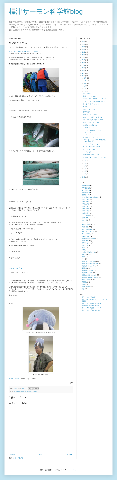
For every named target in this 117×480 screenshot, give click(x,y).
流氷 (83, 289)
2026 (83, 41)
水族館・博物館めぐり (88, 252)
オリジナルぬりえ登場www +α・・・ (95, 101)
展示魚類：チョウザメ (88, 266)
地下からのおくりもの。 (90, 114)
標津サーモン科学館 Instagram (91, 303)
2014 (83, 73)
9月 (85, 86)
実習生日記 (85, 245)
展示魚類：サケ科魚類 (31, 391)
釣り (83, 259)
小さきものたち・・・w (90, 144)
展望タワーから (86, 279)
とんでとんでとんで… (90, 134)
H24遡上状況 (85, 199)
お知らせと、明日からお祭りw (92, 117)
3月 (85, 168)
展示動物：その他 (87, 273)
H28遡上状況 (85, 208)
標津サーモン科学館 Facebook (91, 308)
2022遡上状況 (86, 190)
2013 (83, 76)
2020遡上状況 (86, 188)
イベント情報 (86, 215)
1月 (85, 173)
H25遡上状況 (85, 201)
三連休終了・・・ (88, 127)
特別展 (84, 284)
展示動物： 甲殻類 (87, 270)
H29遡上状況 (85, 211)
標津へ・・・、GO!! (89, 96)
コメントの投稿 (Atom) (19, 458)
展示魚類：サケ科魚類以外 (90, 263)
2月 (85, 171)
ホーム (41, 454)
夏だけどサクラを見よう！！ (92, 149)
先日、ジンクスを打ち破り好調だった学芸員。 (24, 51)
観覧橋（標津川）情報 (88, 238)
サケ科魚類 (85, 227)
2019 (83, 60)
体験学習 (84, 254)
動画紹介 (84, 282)
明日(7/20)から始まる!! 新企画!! (93, 120)
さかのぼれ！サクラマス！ (91, 137)
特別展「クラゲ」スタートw (91, 104)
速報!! (85, 106)
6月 (85, 160)
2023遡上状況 (86, 192)
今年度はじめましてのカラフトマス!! (94, 157)
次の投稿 (12, 454)
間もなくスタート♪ (89, 109)
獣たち (84, 247)
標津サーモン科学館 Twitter (90, 305)
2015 (83, 70)
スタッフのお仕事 (19, 391)
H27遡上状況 (85, 206)
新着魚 (84, 250)
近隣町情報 (85, 241)
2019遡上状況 (86, 185)
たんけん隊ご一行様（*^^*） (91, 146)
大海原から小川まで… (90, 125)
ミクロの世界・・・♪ (89, 152)
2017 (83, 65)
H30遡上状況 (85, 213)
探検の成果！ (87, 112)
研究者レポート (86, 243)
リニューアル (86, 236)
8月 (85, 88)
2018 (83, 62)
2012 (83, 177)
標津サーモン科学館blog (46, 11)
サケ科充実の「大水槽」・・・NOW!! (94, 99)
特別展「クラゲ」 (15, 379)
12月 (85, 78)
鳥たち (84, 256)
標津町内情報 (86, 286)
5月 (85, 163)
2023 (83, 49)
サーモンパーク (86, 224)
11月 (85, 80)
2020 (83, 57)
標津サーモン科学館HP (89, 297)
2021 (83, 54)
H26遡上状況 (85, 204)
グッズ (84, 222)
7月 (85, 91)
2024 (83, 47)
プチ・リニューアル (88, 231)
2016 (83, 68)
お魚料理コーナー (87, 218)
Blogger (75, 470)
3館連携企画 (85, 195)
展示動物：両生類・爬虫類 (90, 277)
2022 (83, 52)
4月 (85, 166)
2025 (83, 44)
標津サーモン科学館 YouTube (91, 310)
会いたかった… (88, 93)
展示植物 (84, 268)
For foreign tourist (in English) (90, 197)
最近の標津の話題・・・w (91, 154)
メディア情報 (86, 234)
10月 (85, 83)
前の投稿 (70, 454)
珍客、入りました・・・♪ (91, 122)
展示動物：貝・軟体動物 (89, 275)
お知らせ (84, 220)
